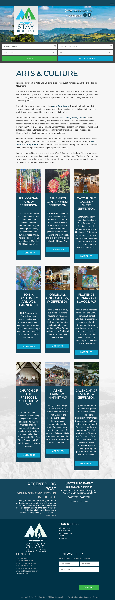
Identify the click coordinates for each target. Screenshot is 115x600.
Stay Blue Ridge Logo (26, 20)
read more (51, 515)
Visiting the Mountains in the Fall (36, 495)
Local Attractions (65, 533)
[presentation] (77, 577)
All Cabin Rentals (65, 528)
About (61, 536)
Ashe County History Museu (72, 118)
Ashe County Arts (60, 106)
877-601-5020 (74, 16)
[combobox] (29, 52)
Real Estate (63, 538)
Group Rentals (64, 530)
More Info (29, 253)
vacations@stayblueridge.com (27, 571)
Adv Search (85, 58)
